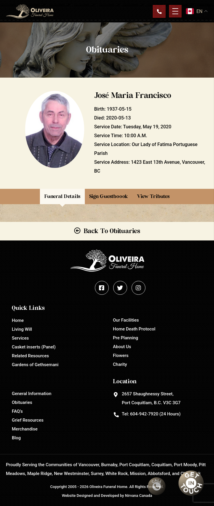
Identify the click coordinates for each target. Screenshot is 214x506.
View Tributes (153, 196)
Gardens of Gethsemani (35, 364)
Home (18, 320)
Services (20, 338)
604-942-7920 (144, 414)
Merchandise (25, 429)
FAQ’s (17, 411)
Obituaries (22, 402)
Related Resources (30, 355)
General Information (31, 393)
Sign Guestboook (108, 196)
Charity (120, 364)
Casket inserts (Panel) (34, 347)
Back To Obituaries (112, 231)
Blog (16, 438)
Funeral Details (62, 196)
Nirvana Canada (138, 495)
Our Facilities (126, 320)
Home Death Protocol (134, 329)
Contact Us (159, 11)
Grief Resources (27, 420)
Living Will (22, 329)
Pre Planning (125, 337)
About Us (122, 346)
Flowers (121, 355)
